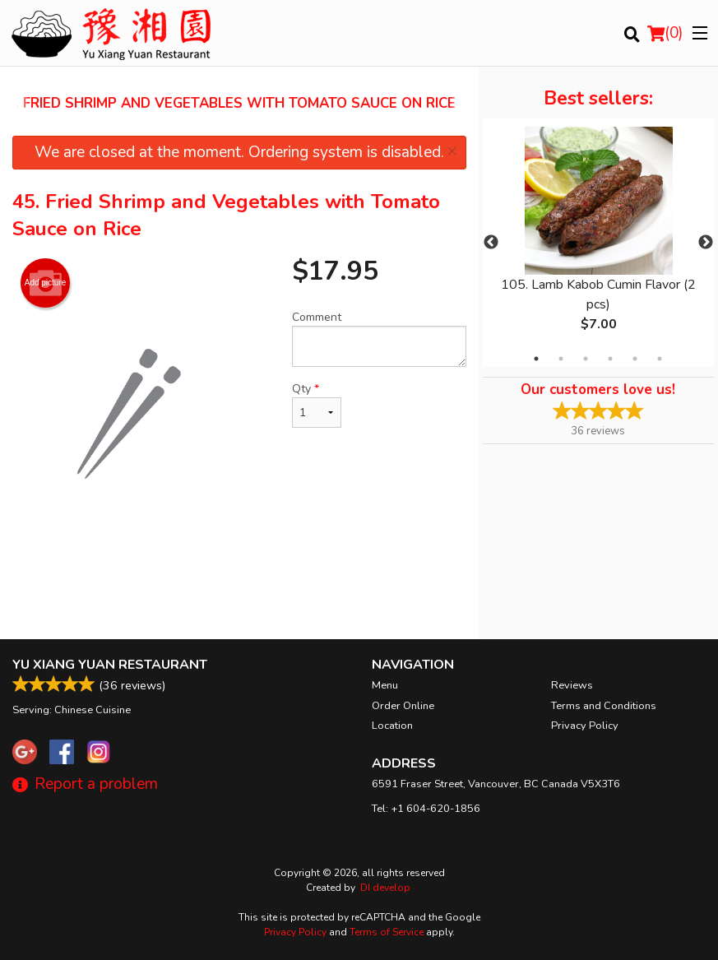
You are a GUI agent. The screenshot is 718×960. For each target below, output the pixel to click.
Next (705, 242)
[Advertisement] (239, 586)
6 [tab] (659, 358)
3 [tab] (585, 358)
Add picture (46, 283)
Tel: (426, 808)
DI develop (385, 887)
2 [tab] (561, 358)
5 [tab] (635, 358)
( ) (665, 33)
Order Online (403, 705)
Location (392, 725)
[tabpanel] (598, 243)
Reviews (572, 685)
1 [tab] (536, 358)
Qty (316, 404)
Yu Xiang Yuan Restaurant (109, 665)
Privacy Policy (584, 725)
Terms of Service (387, 932)
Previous (491, 242)
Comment (379, 338)
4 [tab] (610, 358)
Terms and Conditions (603, 705)
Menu (385, 685)
